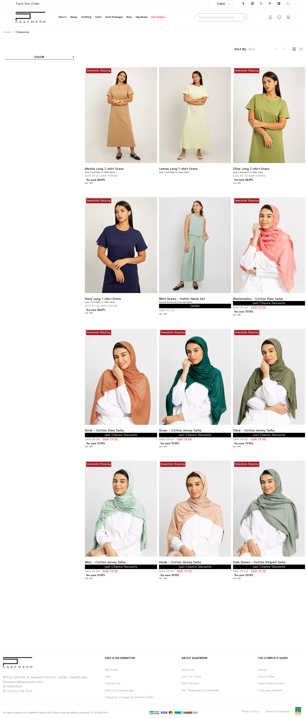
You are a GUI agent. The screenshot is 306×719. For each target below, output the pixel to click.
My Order (111, 669)
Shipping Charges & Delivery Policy (129, 697)
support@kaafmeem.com (25, 682)
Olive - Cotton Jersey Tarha (253, 430)
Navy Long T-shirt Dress (103, 299)
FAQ (108, 676)
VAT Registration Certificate (200, 690)
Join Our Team (191, 676)
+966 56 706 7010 (19, 691)
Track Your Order (28, 4)
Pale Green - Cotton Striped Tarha (259, 562)
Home (7, 32)
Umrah (262, 669)
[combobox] (221, 17)
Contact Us (112, 683)
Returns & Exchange (119, 690)
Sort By (240, 49)
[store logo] (30, 17)
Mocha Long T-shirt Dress (104, 169)
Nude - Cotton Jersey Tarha (180, 562)
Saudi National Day (271, 683)
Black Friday (266, 676)
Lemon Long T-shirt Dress (178, 169)
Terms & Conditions (277, 711)
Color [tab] (39, 57)
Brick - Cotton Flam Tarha (104, 430)
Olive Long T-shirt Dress (251, 169)
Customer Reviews (270, 690)
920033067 (14, 686)
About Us (187, 669)
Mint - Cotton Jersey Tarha (105, 562)
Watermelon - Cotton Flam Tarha (258, 299)
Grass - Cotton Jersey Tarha (180, 430)
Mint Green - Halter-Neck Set (182, 299)
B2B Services (190, 683)
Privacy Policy (250, 711)
